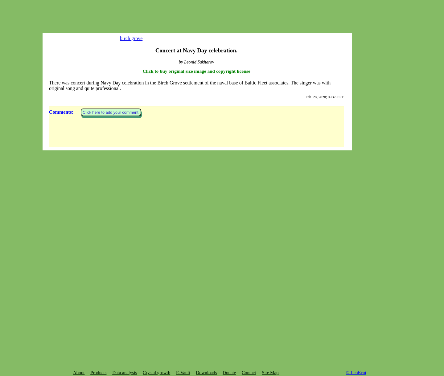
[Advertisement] (92, 14)
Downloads (206, 372)
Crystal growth (156, 372)
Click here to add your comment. (111, 328)
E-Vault (183, 372)
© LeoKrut (356, 372)
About (78, 372)
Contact (249, 372)
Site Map (270, 372)
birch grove (126, 38)
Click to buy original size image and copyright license (196, 287)
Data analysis (124, 372)
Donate (229, 372)
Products (98, 372)
